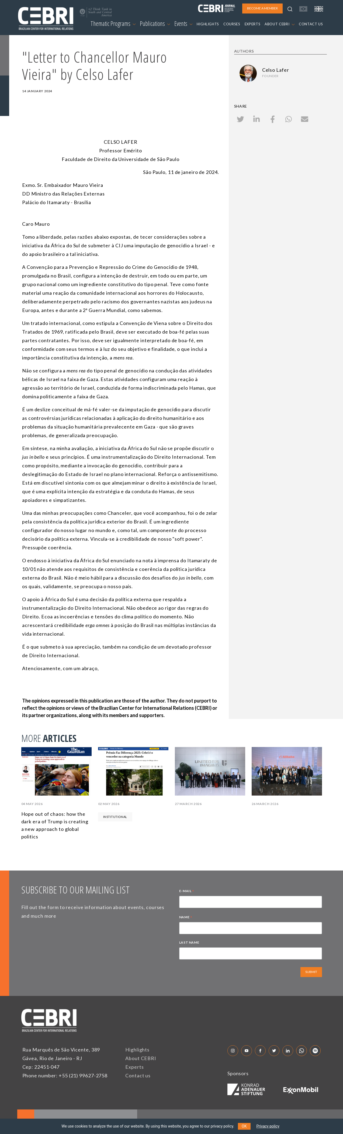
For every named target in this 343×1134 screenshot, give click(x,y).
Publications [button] (155, 23)
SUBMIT (311, 972)
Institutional (115, 816)
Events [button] (183, 23)
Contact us (138, 1075)
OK (244, 1126)
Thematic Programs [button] (113, 23)
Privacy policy (268, 1126)
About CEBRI (140, 1058)
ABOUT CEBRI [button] (280, 24)
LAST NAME (189, 942)
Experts (134, 1067)
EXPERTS (253, 24)
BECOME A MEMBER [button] (262, 8)
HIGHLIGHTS (208, 24)
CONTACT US (311, 24)
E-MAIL (186, 892)
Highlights (137, 1050)
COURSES (231, 24)
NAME (185, 918)
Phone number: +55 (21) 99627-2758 (65, 1075)
